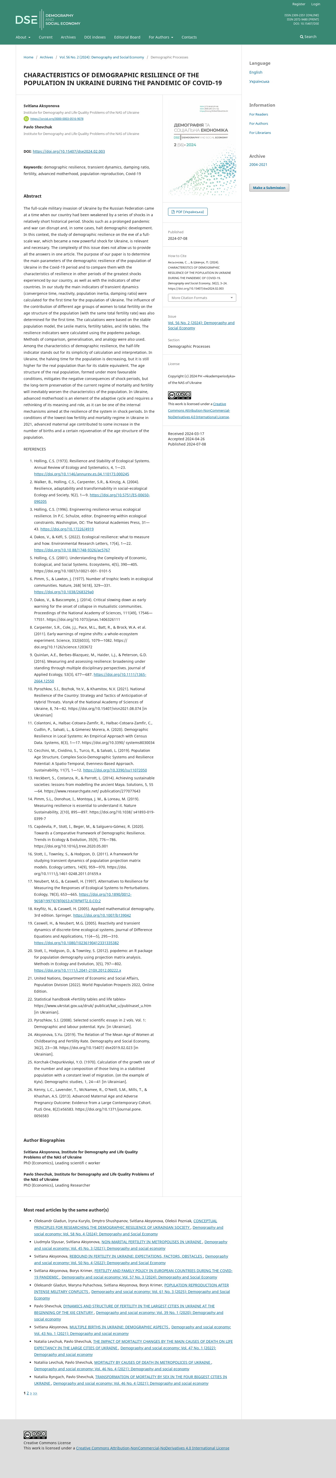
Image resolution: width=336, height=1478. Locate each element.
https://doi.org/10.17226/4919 (67, 528)
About (21, 37)
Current (45, 37)
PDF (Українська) (189, 211)
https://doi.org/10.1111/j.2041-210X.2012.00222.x (77, 970)
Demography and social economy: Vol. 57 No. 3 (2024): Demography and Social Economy (139, 1277)
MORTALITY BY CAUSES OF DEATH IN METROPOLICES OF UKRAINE (152, 1362)
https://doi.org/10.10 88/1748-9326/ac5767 (72, 549)
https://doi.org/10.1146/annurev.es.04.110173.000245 (81, 473)
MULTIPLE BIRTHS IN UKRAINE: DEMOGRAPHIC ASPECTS (119, 1326)
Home (28, 57)
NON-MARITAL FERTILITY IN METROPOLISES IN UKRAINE (152, 1241)
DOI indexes (95, 37)
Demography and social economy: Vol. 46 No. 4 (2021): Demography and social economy (111, 1368)
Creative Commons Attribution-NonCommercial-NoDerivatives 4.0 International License (199, 410)
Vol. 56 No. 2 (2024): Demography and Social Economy (102, 57)
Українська (259, 81)
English (255, 72)
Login (315, 4)
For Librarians (260, 132)
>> (35, 1392)
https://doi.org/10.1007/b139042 (102, 915)
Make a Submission (269, 187)
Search (308, 36)
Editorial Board (127, 37)
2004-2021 (258, 164)
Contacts (189, 37)
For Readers (258, 114)
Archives (68, 37)
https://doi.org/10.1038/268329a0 (64, 591)
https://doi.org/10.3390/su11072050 (115, 770)
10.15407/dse (310, 23)
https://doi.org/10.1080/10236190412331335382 (76, 942)
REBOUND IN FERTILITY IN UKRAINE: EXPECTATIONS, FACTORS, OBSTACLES (136, 1256)
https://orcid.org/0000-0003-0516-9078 (56, 119)
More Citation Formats (189, 297)
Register (298, 4)
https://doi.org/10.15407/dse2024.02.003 (69, 151)
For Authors (159, 37)
